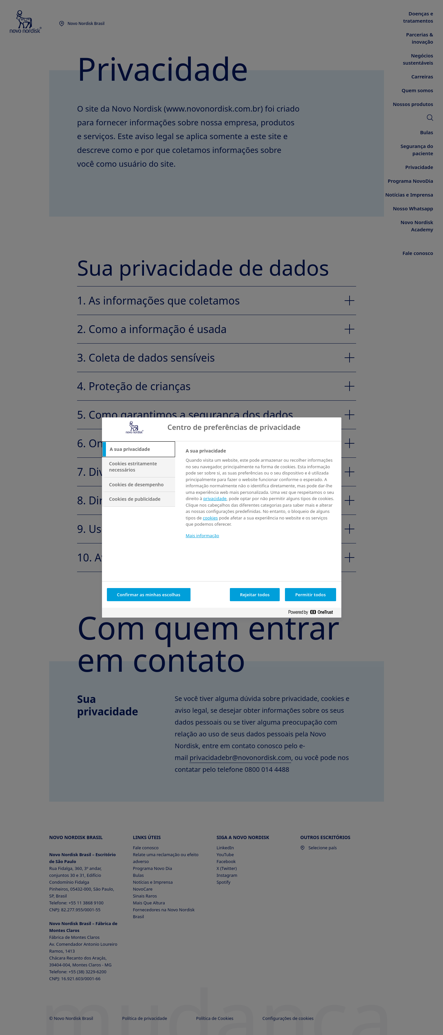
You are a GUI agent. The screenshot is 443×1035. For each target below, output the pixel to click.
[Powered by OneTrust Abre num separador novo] (313, 613)
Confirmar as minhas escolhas (149, 595)
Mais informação (202, 536)
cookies (210, 518)
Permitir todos (310, 595)
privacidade (215, 498)
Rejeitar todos (255, 595)
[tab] (139, 449)
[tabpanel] (260, 497)
